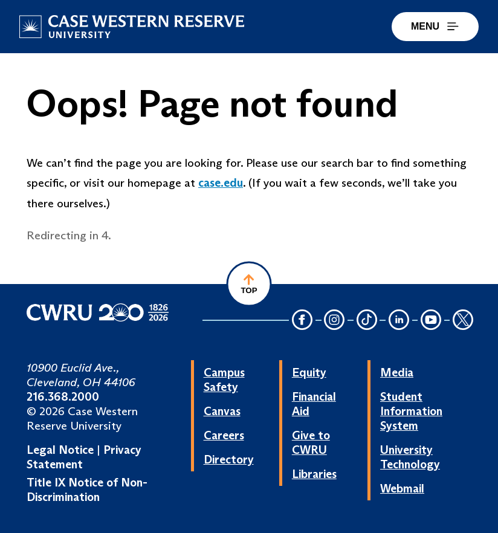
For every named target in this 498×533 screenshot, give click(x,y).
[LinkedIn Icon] (399, 320)
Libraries (314, 474)
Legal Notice (60, 449)
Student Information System (411, 411)
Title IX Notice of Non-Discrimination (87, 489)
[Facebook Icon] (302, 320)
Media (396, 372)
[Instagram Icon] (335, 320)
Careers (224, 435)
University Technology (410, 456)
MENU (435, 26)
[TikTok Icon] (367, 320)
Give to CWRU (311, 442)
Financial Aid (314, 403)
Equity (309, 372)
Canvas (222, 411)
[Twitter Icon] (463, 320)
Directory (229, 459)
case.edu (220, 182)
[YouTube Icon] (431, 320)
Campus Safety (224, 379)
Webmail (402, 488)
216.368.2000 (63, 396)
